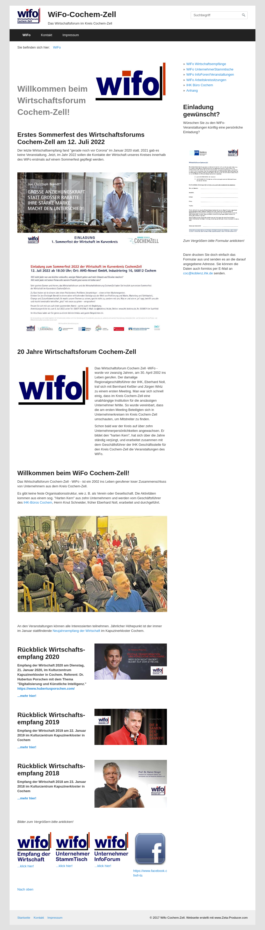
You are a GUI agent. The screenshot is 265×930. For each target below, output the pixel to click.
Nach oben (25, 889)
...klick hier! (25, 866)
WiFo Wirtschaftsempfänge (206, 64)
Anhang (192, 90)
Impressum (71, 35)
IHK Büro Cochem (199, 85)
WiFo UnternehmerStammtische (209, 69)
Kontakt (46, 35)
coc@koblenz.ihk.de (198, 273)
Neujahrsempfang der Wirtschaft (76, 631)
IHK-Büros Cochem (38, 502)
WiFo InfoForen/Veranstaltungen (210, 74)
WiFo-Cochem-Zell (82, 14)
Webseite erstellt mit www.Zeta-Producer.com (217, 917)
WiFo (27, 35)
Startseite (23, 917)
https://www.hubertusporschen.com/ (46, 688)
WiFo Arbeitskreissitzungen (206, 80)
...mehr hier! (26, 696)
